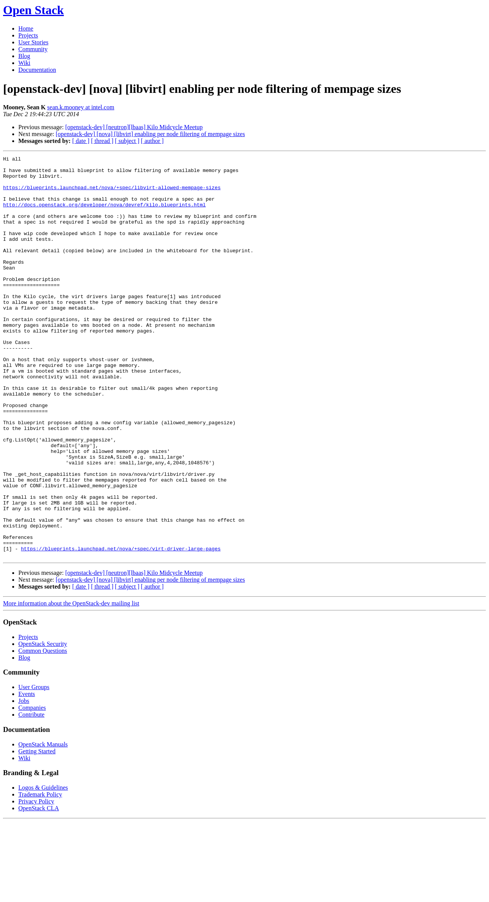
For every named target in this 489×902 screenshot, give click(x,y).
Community (32, 49)
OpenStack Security (42, 724)
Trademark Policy (40, 874)
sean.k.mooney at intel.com (81, 107)
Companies (32, 788)
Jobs (23, 781)
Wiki (24, 63)
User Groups (33, 767)
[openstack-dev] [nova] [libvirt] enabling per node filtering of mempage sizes (150, 134)
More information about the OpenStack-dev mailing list (71, 683)
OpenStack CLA (38, 888)
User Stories (33, 42)
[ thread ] (102, 141)
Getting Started (36, 831)
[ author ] (152, 141)
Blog (24, 56)
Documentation (37, 70)
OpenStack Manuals (43, 824)
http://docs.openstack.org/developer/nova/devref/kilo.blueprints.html (104, 214)
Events (26, 774)
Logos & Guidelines (43, 868)
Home (25, 28)
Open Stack (33, 10)
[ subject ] (127, 141)
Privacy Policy (36, 881)
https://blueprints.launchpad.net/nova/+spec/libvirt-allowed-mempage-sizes (111, 194)
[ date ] (80, 141)
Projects (28, 35)
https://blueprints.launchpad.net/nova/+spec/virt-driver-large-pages (121, 627)
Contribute (31, 795)
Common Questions (42, 731)
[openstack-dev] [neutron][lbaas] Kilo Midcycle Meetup (134, 127)
